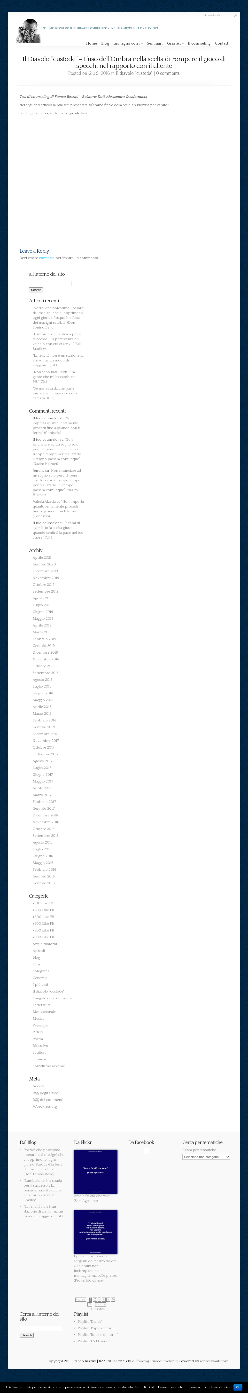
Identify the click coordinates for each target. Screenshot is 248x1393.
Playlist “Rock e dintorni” (98, 1335)
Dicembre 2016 (45, 815)
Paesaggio (40, 1025)
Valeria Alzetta (44, 502)
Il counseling (199, 43)
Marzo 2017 (42, 795)
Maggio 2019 (43, 619)
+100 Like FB (43, 903)
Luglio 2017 (42, 768)
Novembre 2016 (46, 822)
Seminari (155, 43)
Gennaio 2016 (44, 876)
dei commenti (48, 1100)
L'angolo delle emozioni (52, 998)
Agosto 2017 (43, 761)
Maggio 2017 (43, 781)
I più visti (40, 985)
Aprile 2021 (42, 558)
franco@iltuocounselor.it (156, 1361)
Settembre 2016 (46, 836)
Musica (38, 1019)
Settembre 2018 (46, 673)
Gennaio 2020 (44, 564)
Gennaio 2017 (44, 808)
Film (36, 964)
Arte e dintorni (45, 944)
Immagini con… (128, 43)
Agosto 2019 (43, 598)
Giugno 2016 (43, 856)
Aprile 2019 (42, 625)
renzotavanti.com (214, 1361)
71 (90, 1304)
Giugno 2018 (43, 693)
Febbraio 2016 (44, 870)
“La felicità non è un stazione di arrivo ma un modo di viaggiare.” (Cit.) (58, 360)
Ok (238, 1387)
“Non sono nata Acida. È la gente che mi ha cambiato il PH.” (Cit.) (55, 377)
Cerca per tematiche (199, 1150)
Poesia (38, 1039)
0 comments (168, 73)
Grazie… (175, 43)
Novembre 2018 (46, 659)
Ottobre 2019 (43, 585)
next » (100, 1304)
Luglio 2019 (42, 605)
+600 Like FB (43, 937)
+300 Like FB (43, 917)
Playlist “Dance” (90, 1322)
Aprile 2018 (42, 707)
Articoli (39, 951)
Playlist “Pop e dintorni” (97, 1328)
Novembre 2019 (46, 578)
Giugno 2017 (43, 775)
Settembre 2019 (46, 591)
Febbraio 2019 (44, 639)
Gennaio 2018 (44, 727)
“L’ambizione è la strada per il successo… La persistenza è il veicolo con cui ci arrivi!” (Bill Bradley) (42, 1190)
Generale (40, 978)
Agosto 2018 (43, 680)
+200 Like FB (43, 910)
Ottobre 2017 (43, 747)
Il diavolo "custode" (134, 73)
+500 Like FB (43, 930)
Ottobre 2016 (43, 829)
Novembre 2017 (46, 741)
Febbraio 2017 (44, 802)
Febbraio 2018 (44, 720)
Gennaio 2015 (44, 883)
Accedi (38, 1086)
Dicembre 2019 (45, 571)
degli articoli (46, 1093)
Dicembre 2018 (45, 652)
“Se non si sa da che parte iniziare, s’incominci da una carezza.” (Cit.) (55, 393)
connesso (46, 258)
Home (91, 43)
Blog (105, 43)
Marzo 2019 (42, 632)
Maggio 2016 (43, 863)
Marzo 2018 (42, 714)
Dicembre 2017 (45, 734)
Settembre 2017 (46, 754)
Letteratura (42, 1005)
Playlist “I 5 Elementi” (95, 1341)
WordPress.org (45, 1106)
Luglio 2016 (42, 849)
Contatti (222, 43)
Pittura (38, 1032)
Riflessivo (40, 1046)
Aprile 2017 (42, 788)
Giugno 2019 (43, 612)
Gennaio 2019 (44, 646)
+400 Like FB (43, 924)
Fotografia (41, 971)
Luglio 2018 (42, 686)
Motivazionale (44, 1012)
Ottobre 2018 (43, 666)
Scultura (39, 1052)
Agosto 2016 (43, 842)
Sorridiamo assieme (49, 1066)
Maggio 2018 (43, 700)
